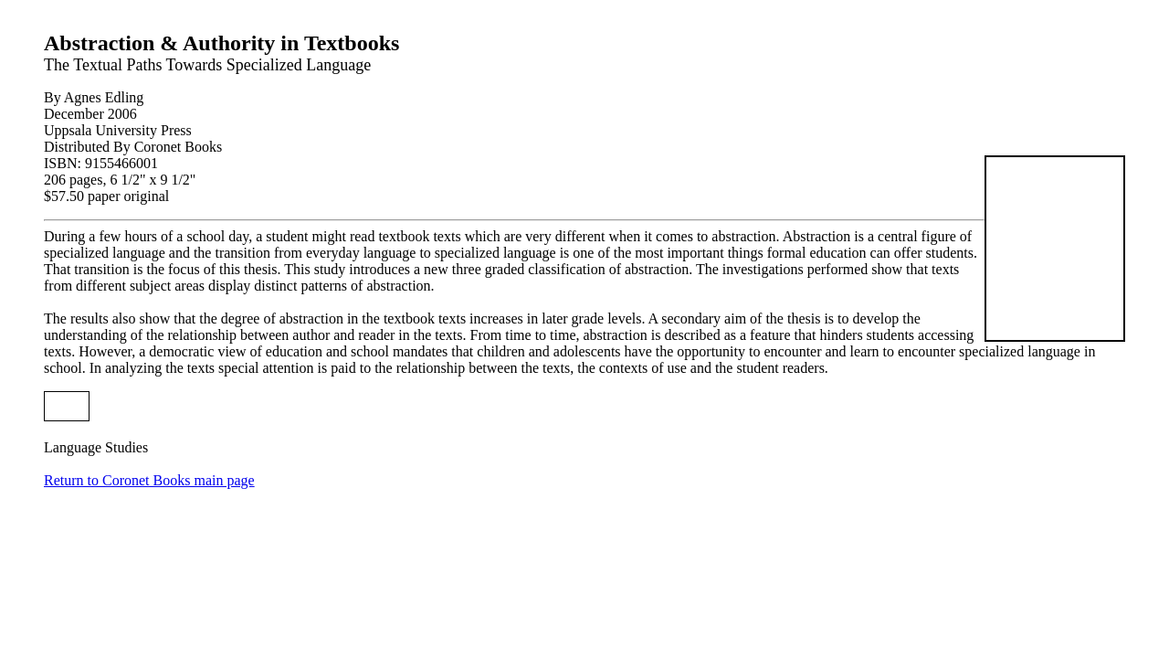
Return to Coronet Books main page (149, 480)
